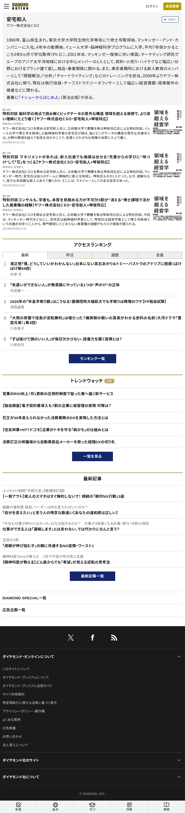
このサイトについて (16, 669)
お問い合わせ (12, 736)
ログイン (152, 6)
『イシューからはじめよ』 (39, 97)
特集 (129, 807)
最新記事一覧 (92, 576)
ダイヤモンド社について (20, 777)
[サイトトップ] (18, 6)
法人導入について (15, 745)
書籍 (166, 807)
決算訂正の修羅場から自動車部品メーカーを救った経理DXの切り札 (58, 442)
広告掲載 (9, 728)
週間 (115, 255)
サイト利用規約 (13, 694)
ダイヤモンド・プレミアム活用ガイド (27, 686)
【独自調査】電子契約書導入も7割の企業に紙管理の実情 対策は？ (56, 406)
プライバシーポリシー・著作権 (23, 711)
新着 (18, 807)
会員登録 (172, 6)
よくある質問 (11, 720)
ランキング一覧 (92, 359)
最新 (25, 255)
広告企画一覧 (13, 610)
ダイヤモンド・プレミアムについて (25, 677)
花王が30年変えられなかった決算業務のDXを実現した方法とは (55, 418)
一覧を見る (92, 456)
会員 (160, 255)
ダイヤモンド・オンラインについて (28, 657)
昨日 (70, 255)
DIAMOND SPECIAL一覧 (24, 598)
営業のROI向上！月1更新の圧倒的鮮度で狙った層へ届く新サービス (57, 394)
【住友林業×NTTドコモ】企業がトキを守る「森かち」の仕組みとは (55, 430)
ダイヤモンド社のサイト (20, 760)
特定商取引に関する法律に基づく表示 (29, 703)
